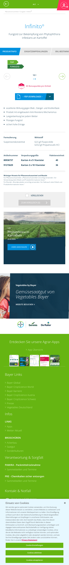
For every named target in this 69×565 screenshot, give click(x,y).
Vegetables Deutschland (19, 407)
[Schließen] (65, 503)
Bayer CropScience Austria (21, 395)
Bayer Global (13, 382)
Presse (10, 403)
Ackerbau (12, 442)
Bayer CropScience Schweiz (21, 399)
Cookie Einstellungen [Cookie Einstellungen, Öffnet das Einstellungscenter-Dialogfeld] (34, 545)
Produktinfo (10, 51)
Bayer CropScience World (20, 386)
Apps (9, 426)
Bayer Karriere (14, 391)
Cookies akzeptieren (34, 560)
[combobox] (34, 96)
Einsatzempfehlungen (36, 51)
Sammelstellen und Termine (22, 469)
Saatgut (11, 446)
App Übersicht (35, 349)
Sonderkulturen (15, 450)
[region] (34, 532)
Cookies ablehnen (34, 553)
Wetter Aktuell (14, 430)
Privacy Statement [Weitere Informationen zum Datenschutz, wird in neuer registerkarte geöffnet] (29, 540)
